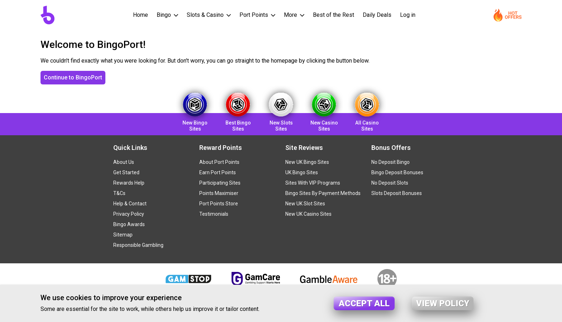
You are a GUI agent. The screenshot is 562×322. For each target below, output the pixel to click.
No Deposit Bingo (390, 162)
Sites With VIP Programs (312, 183)
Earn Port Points (217, 172)
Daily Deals (377, 14)
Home (140, 14)
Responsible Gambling (138, 245)
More (291, 14)
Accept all (364, 303)
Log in (407, 14)
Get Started (126, 172)
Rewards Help (128, 183)
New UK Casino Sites (308, 214)
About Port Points (219, 162)
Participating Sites (219, 183)
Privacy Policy (128, 214)
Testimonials (213, 214)
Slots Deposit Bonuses (396, 193)
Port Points (254, 14)
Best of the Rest (333, 14)
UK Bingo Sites (301, 172)
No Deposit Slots (389, 183)
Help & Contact (130, 203)
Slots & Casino (206, 14)
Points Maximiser (218, 193)
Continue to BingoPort (73, 77)
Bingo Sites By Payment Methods (323, 193)
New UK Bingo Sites (307, 162)
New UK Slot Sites (305, 203)
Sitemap (123, 235)
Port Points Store (218, 203)
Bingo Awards (129, 224)
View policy (442, 303)
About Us (123, 162)
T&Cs (119, 193)
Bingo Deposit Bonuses (397, 172)
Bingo (164, 14)
